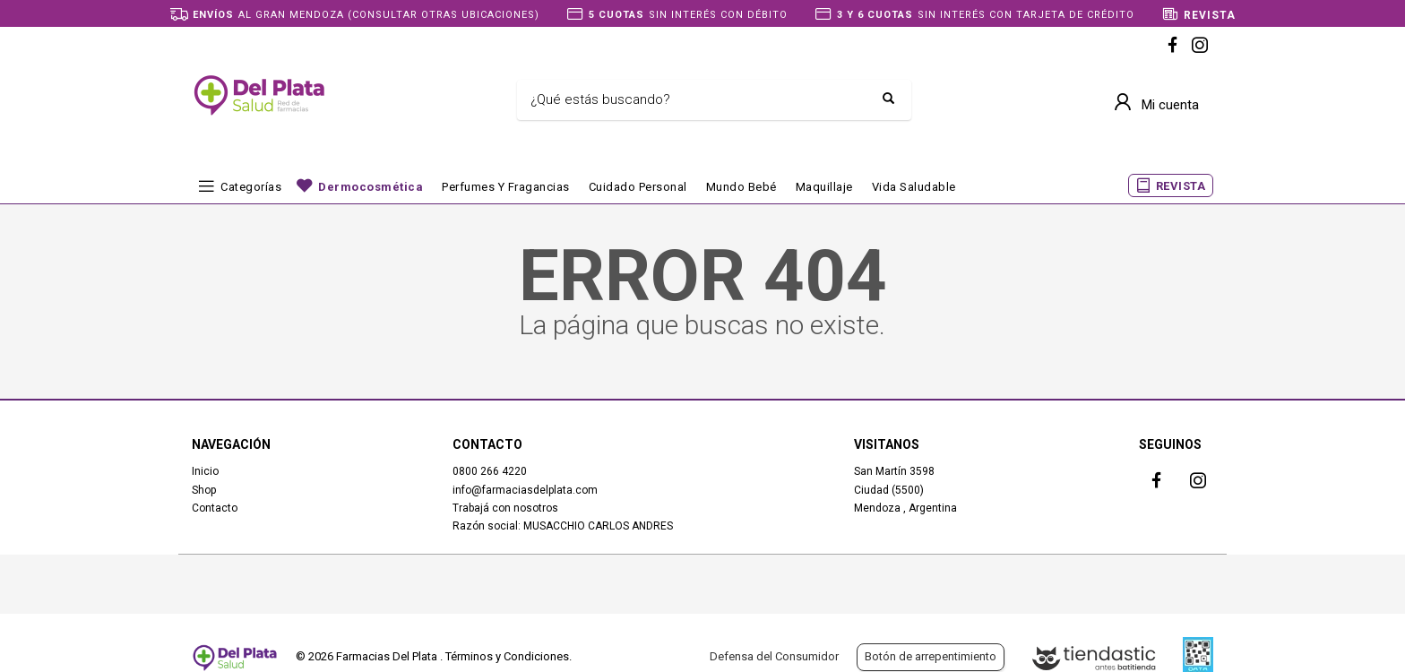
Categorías (250, 187)
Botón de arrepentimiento (930, 656)
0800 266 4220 (490, 471)
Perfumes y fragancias (506, 187)
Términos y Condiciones (507, 656)
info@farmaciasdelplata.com (525, 490)
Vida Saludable (914, 187)
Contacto (214, 508)
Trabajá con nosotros (505, 508)
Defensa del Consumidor (774, 656)
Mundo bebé (741, 187)
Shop (204, 490)
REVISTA (1181, 186)
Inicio (205, 471)
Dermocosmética (370, 187)
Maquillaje (824, 187)
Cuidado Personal (638, 187)
